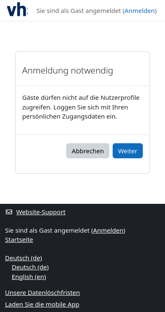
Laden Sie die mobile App (42, 304)
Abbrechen (88, 151)
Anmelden (139, 10)
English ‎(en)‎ (29, 276)
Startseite (19, 239)
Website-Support (35, 212)
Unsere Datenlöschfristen (42, 292)
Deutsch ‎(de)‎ (23, 258)
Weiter (127, 151)
